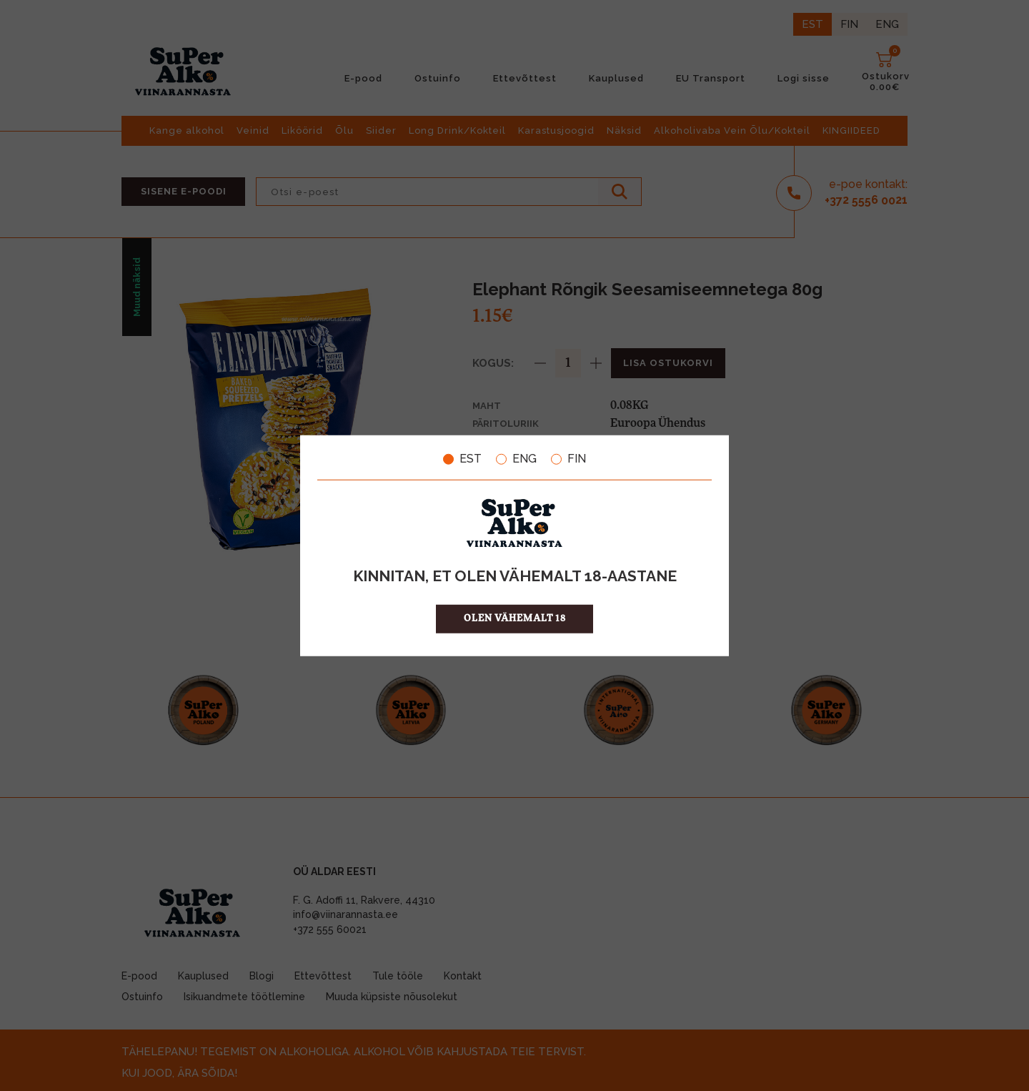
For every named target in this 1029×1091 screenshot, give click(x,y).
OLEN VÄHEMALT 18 (515, 618)
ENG (516, 459)
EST (462, 459)
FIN (568, 459)
